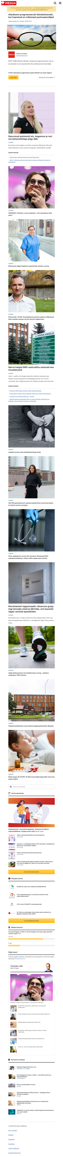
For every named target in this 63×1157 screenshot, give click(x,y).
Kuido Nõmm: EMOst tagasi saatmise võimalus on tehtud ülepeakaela (30, 393)
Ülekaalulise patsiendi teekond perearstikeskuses (24, 157)
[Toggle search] (55, 3)
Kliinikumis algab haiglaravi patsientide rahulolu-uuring (28, 266)
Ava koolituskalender (31, 872)
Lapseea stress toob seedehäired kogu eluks (24, 452)
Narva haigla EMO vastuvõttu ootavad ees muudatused (31, 368)
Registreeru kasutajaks (47, 77)
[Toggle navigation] (60, 3)
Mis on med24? (12, 1130)
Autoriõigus (11, 1144)
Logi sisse (13, 77)
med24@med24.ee (22, 55)
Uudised (10, 142)
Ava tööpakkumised (31, 921)
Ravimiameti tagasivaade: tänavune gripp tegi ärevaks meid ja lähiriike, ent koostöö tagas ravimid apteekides (31, 609)
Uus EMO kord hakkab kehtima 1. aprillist (22, 396)
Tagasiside (11, 1139)
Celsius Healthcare (13, 1148)
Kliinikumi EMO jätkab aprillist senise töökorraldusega (25, 391)
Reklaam (10, 1135)
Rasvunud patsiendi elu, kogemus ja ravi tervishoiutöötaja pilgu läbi (30, 137)
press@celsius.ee (20, 959)
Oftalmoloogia (12, 21)
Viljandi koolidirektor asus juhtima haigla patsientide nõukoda (30, 726)
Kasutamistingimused (14, 1153)
